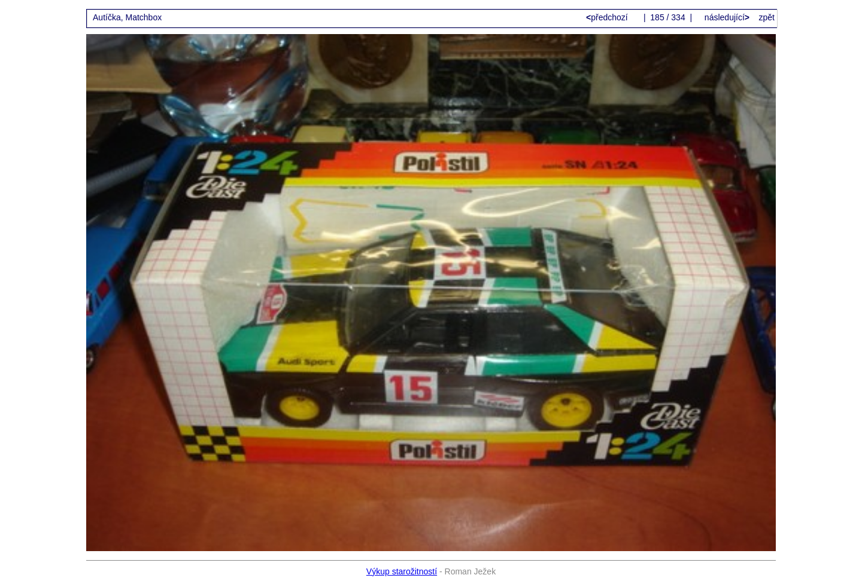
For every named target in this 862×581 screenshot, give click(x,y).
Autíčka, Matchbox (127, 17)
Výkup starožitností (401, 571)
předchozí (608, 17)
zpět (767, 17)
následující (725, 17)
